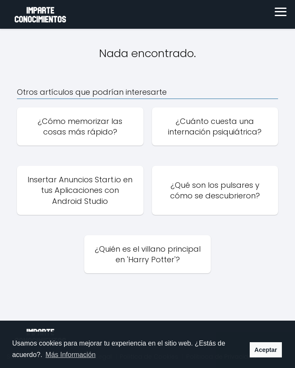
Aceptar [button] (265, 349)
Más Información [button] (71, 354)
